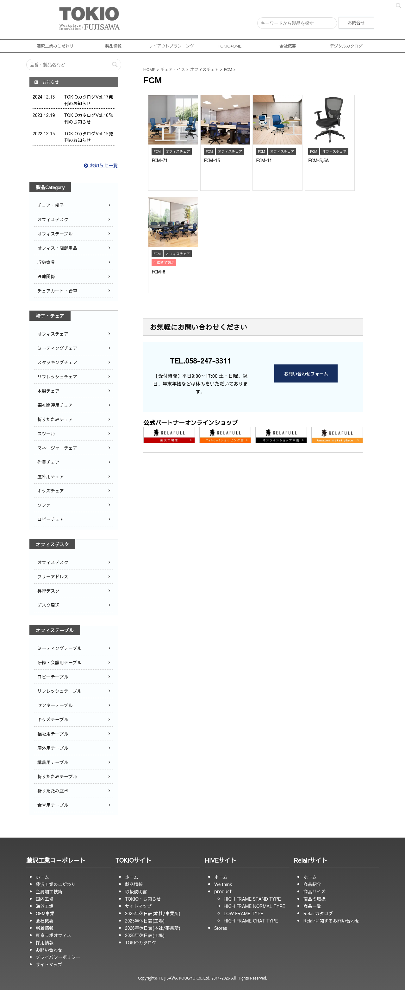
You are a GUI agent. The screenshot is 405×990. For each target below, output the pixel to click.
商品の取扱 (314, 899)
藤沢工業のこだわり (55, 46)
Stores (220, 928)
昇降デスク (48, 591)
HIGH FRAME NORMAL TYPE (254, 906)
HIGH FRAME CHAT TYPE (251, 920)
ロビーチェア (50, 519)
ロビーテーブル (52, 676)
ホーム (42, 877)
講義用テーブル (52, 762)
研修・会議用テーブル (59, 662)
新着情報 (44, 928)
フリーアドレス (52, 576)
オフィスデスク (52, 219)
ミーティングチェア (57, 348)
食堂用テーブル (52, 805)
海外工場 (44, 906)
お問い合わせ (49, 950)
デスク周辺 (48, 605)
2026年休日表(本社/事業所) (152, 928)
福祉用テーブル (52, 733)
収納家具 (46, 262)
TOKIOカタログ (140, 942)
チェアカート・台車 (57, 290)
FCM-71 (160, 160)
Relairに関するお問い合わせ (331, 920)
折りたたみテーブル (57, 776)
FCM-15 (212, 160)
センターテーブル (55, 705)
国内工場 (44, 899)
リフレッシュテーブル (59, 691)
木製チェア (48, 391)
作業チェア (48, 462)
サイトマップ (49, 964)
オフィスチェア (52, 334)
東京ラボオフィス (53, 935)
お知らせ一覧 (101, 165)
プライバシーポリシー (58, 957)
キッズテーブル (52, 719)
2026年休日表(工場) (145, 935)
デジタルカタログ (346, 46)
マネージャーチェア (57, 448)
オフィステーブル (55, 233)
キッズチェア (50, 490)
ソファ (44, 505)
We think (223, 884)
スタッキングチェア (57, 362)
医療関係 (46, 276)
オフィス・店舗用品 (57, 248)
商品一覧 (312, 906)
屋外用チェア (50, 476)
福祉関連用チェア (55, 405)
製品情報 (113, 46)
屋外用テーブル (52, 748)
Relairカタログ (318, 913)
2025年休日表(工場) (145, 920)
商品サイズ (314, 891)
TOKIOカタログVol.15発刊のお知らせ (88, 136)
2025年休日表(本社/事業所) (152, 913)
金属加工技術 (49, 891)
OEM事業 (45, 913)
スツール (46, 433)
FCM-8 (158, 271)
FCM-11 (264, 160)
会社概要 (288, 46)
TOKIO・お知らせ (143, 899)
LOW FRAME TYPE (243, 913)
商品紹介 (312, 884)
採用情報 (44, 942)
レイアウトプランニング (171, 46)
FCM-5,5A (318, 160)
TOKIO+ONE (229, 46)
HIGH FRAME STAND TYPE (252, 899)
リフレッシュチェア (57, 376)
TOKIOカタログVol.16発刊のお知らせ (88, 118)
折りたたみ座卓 (52, 791)
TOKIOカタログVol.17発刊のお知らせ (88, 99)
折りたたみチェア (55, 419)
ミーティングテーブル (59, 648)
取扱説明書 (136, 891)
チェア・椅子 (50, 205)
